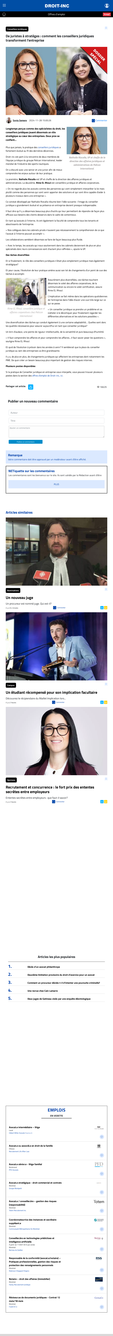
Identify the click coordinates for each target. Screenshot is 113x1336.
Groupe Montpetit (15, 1188)
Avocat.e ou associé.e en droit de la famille (31, 1145)
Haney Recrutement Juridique (19, 1284)
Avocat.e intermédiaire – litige (24, 1127)
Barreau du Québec (16, 1250)
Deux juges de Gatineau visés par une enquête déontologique (59, 999)
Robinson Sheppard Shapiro (19, 1270)
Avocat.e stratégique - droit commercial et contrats (35, 1182)
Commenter (61, 607)
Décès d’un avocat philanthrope (44, 967)
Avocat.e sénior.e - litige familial (25, 1164)
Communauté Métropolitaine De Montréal (24, 1228)
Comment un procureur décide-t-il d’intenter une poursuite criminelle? (64, 983)
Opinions (11, 780)
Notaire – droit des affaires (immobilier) (29, 1279)
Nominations (13, 590)
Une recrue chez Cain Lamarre (43, 991)
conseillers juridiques (48, 147)
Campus (11, 685)
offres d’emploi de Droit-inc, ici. (47, 375)
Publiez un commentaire (25, 441)
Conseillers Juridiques (17, 29)
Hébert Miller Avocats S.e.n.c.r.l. (21, 1133)
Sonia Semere (20, 120)
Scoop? (107, 14)
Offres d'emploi (56, 14)
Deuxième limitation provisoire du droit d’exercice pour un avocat (61, 975)
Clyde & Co (13, 1306)
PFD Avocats (13, 1169)
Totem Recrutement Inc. (17, 1210)
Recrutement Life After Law (19, 1151)
